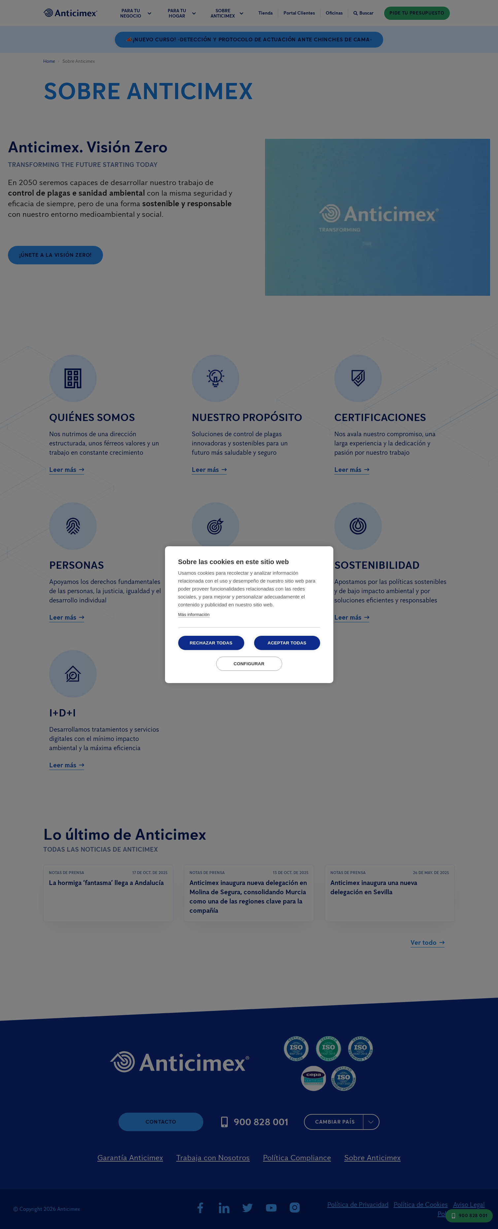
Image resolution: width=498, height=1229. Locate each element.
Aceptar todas (287, 642)
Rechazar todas (211, 642)
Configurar (249, 663)
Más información (194, 614)
